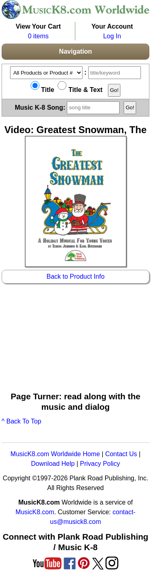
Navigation (75, 51)
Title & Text (80, 89)
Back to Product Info (75, 276)
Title (42, 89)
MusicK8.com (35, 512)
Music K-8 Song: (68, 107)
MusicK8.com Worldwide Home (55, 454)
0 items (38, 36)
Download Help (53, 463)
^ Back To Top (21, 421)
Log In (112, 36)
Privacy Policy (100, 463)
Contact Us (121, 454)
